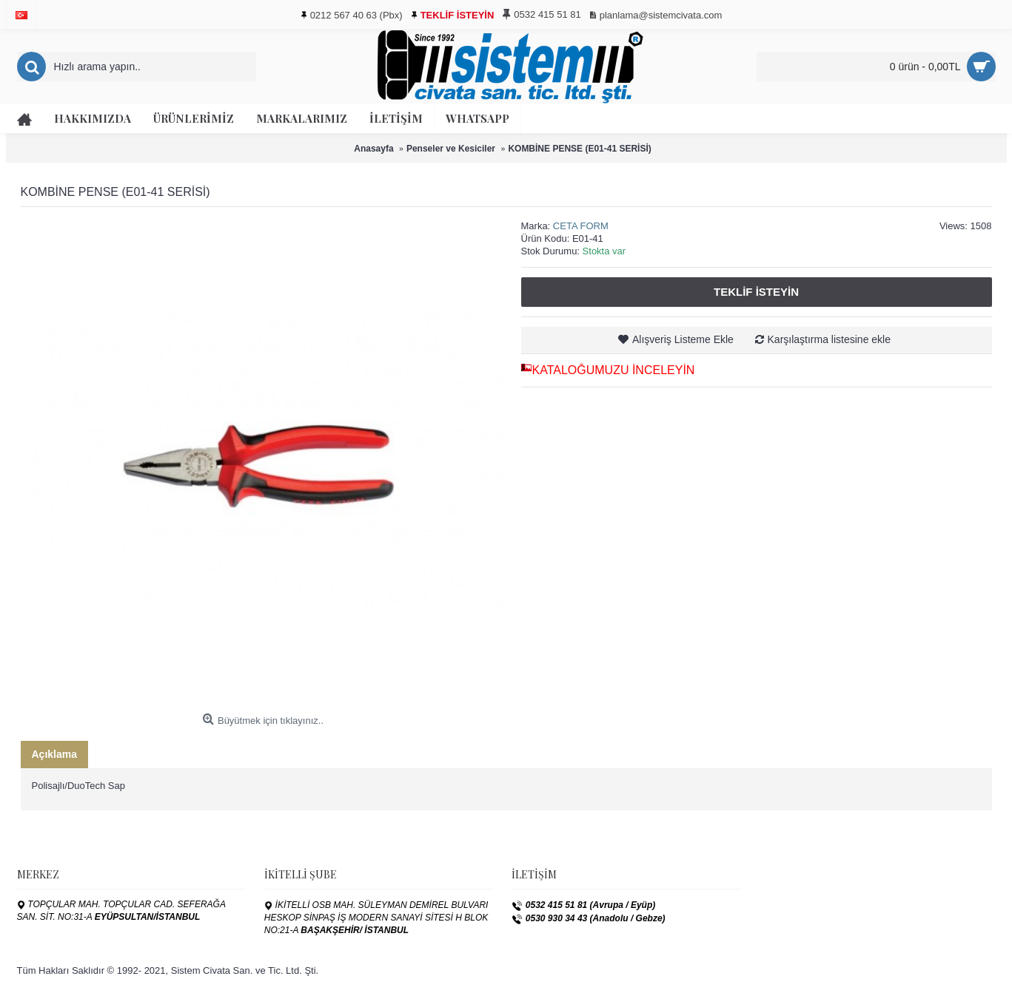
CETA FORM (581, 225)
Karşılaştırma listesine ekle (829, 339)
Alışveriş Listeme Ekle (683, 339)
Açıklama (54, 754)
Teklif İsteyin (756, 291)
